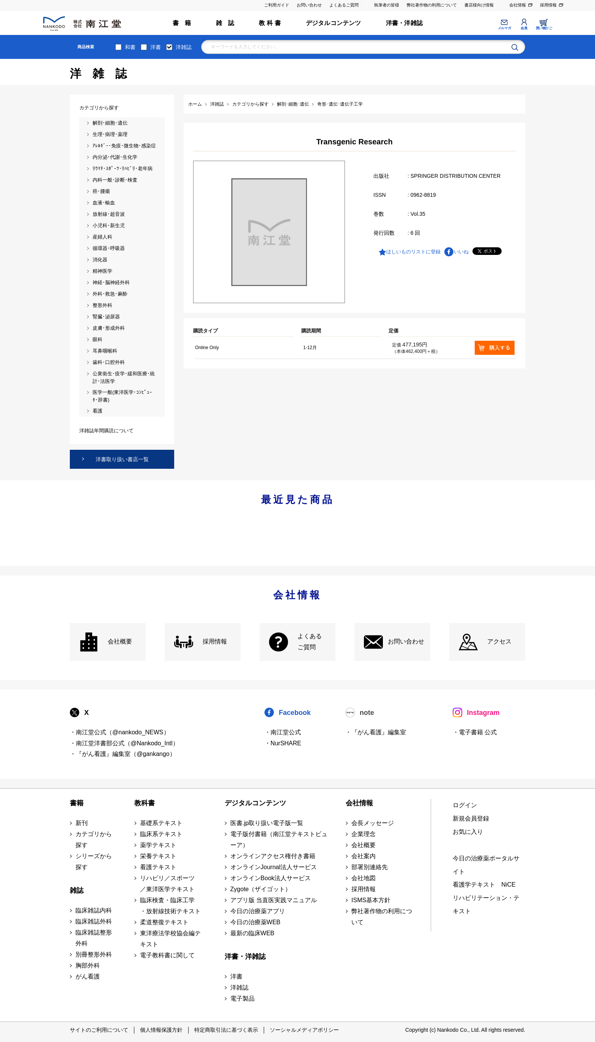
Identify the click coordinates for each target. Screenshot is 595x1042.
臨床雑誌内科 (94, 910)
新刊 (82, 823)
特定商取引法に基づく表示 (226, 1030)
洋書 (155, 47)
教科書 (144, 803)
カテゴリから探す (94, 839)
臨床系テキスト (161, 834)
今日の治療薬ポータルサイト (486, 865)
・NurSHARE (282, 743)
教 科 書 (270, 23)
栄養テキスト (158, 856)
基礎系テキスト (161, 823)
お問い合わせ (309, 5)
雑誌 (76, 890)
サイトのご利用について (99, 1030)
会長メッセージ (372, 823)
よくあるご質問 (344, 5)
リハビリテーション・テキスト (486, 904)
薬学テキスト (158, 845)
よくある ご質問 (310, 641)
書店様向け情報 (479, 5)
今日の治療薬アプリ (257, 911)
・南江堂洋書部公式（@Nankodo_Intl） (124, 743)
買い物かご (544, 28)
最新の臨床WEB (252, 933)
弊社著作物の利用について (432, 5)
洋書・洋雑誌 (404, 23)
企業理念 (363, 834)
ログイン (465, 805)
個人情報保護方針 (161, 1030)
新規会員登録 (471, 818)
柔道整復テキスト (164, 922)
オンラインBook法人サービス (270, 878)
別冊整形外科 (94, 954)
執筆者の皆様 (386, 5)
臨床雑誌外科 (94, 921)
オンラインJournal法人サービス (273, 867)
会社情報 (517, 5)
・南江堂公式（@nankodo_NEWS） (120, 732)
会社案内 (363, 856)
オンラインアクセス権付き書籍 (272, 856)
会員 (524, 28)
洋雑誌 (184, 47)
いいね (461, 252)
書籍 (76, 803)
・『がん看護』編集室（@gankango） (123, 754)
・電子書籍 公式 (475, 732)
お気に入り (468, 832)
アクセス (499, 641)
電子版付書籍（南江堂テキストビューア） (278, 839)
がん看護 (88, 976)
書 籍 (182, 23)
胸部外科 (88, 965)
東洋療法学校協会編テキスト (170, 938)
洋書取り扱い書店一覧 (122, 459)
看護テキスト (158, 867)
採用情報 (548, 5)
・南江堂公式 (282, 732)
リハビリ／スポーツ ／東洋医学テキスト (167, 883)
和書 (130, 47)
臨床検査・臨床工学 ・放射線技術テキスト (170, 905)
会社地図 (363, 878)
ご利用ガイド (276, 5)
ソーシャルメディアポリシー (304, 1030)
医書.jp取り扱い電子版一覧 (267, 823)
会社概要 (120, 641)
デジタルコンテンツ (333, 23)
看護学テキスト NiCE (484, 884)
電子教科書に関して (167, 955)
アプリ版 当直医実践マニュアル (273, 900)
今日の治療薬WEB (255, 922)
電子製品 (242, 998)
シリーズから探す (94, 861)
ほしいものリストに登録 (413, 252)
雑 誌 (225, 23)
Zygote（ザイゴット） (260, 889)
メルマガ (504, 28)
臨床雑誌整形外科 (94, 938)
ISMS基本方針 (370, 900)
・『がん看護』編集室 (375, 732)
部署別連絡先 (369, 867)
